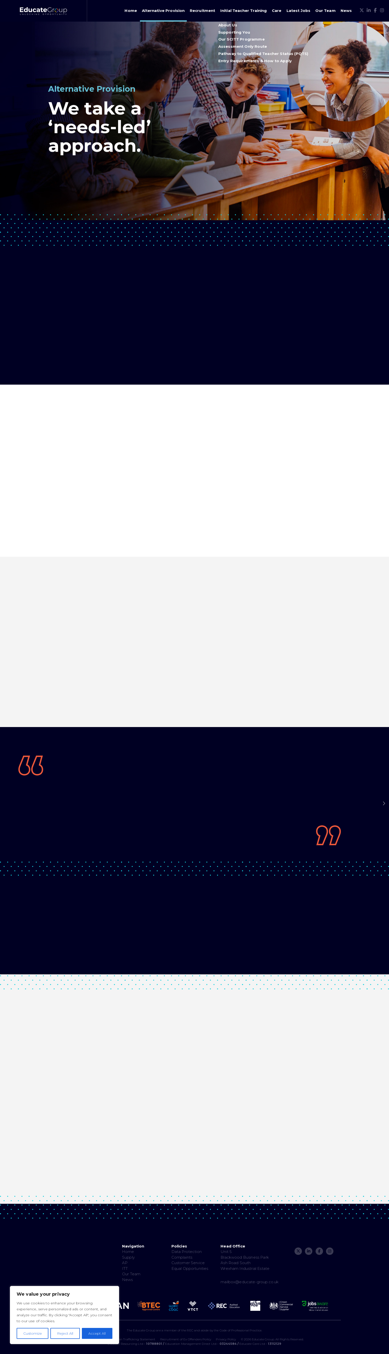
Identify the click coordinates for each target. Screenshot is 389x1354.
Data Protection (186, 1251)
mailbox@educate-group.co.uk (250, 1282)
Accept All (97, 1333)
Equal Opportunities (189, 1268)
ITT (125, 1268)
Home (131, 10)
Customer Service (188, 1262)
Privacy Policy (226, 1339)
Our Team (325, 10)
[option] (194, 801)
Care (277, 10)
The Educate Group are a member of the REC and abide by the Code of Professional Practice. (194, 1330)
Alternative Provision (163, 10)
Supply (128, 1257)
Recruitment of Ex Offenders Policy (185, 1339)
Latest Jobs (299, 10)
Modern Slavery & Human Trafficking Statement (120, 1339)
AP (125, 1262)
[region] (64, 1315)
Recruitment (202, 10)
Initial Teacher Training (243, 10)
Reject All (65, 1333)
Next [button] (384, 803)
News (346, 10)
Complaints (182, 1257)
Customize (32, 1333)
